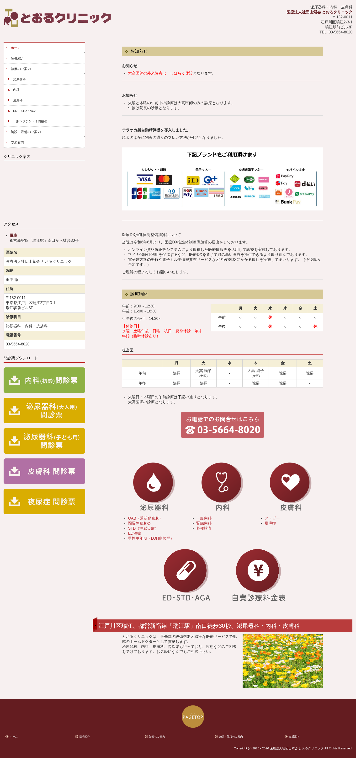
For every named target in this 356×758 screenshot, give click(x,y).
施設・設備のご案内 (26, 132)
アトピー (272, 518)
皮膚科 (17, 100)
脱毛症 (270, 523)
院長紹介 (17, 58)
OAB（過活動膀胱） (145, 518)
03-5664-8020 (340, 32)
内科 (16, 89)
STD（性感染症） (143, 528)
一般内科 (204, 518)
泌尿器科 (19, 79)
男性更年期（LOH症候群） (151, 538)
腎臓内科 (204, 523)
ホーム (16, 48)
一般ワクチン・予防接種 (30, 121)
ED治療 (134, 533)
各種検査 (204, 528)
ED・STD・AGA (25, 111)
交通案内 (17, 142)
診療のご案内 (21, 69)
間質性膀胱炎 (139, 523)
